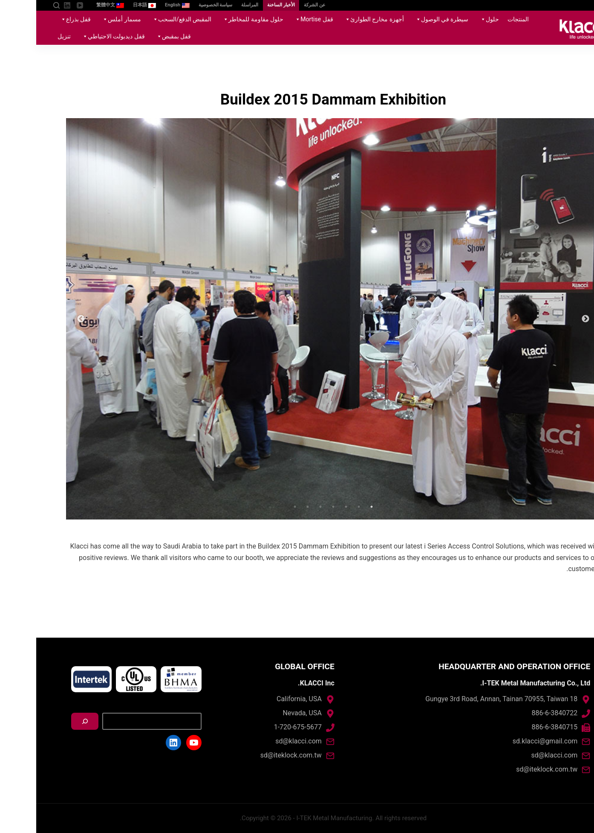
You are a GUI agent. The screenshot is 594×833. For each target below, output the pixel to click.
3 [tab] (310, 506)
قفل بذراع (38, 19)
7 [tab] (258, 506)
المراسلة (213, 5)
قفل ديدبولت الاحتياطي (76, 36)
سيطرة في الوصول (404, 19)
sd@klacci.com (518, 755)
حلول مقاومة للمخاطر (215, 19)
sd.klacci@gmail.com (508, 741)
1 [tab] (335, 506)
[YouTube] (43, 5)
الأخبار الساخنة (245, 5)
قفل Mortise (276, 19)
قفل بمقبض (136, 36)
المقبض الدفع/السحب (144, 19)
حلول (452, 19)
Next (44, 319)
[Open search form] (20, 5)
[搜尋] (48, 721)
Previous (549, 319)
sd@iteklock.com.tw (510, 769)
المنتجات (482, 19)
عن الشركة (278, 5)
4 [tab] (297, 506)
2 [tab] (322, 506)
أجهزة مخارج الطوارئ (337, 19)
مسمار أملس (83, 19)
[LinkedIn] (31, 5)
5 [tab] (284, 506)
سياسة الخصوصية (179, 5)
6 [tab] (271, 506)
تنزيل (28, 36)
